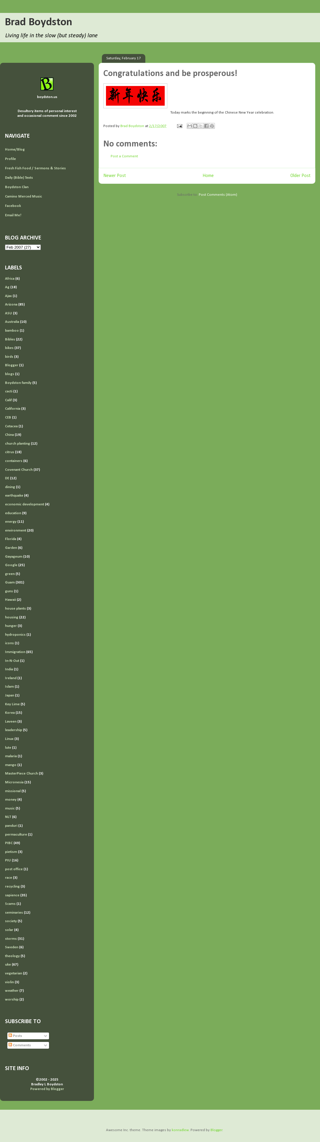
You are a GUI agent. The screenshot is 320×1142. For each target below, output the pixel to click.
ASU (8, 313)
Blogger (11, 365)
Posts (15, 1036)
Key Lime (12, 704)
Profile (10, 159)
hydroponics (15, 635)
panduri (11, 826)
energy (10, 522)
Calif (8, 400)
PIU (8, 860)
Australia (12, 322)
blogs (9, 374)
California (12, 409)
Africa (9, 279)
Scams (10, 904)
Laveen (10, 721)
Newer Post (114, 175)
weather (11, 991)
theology (12, 956)
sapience (12, 895)
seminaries (14, 913)
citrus (9, 452)
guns (9, 591)
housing (11, 617)
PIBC (9, 843)
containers (13, 461)
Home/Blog (15, 149)
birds (9, 357)
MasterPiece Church (21, 773)
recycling (12, 886)
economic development (24, 504)
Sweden (11, 947)
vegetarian (13, 973)
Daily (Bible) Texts (19, 178)
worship (11, 999)
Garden (11, 548)
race (8, 878)
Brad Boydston (38, 22)
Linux (9, 739)
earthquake (14, 495)
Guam (10, 582)
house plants (15, 608)
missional (13, 791)
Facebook (13, 206)
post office (14, 869)
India (9, 669)
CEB (8, 417)
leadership (13, 730)
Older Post (300, 175)
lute (8, 748)
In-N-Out (12, 661)
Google (11, 565)
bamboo (12, 331)
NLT (8, 817)
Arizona (11, 304)
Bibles (10, 339)
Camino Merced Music (23, 196)
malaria (11, 756)
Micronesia (14, 782)
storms (11, 939)
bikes (9, 348)
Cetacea (11, 426)
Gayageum (13, 557)
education (13, 513)
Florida (10, 539)
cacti (8, 391)
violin (9, 982)
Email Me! (13, 215)
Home (208, 175)
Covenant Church (19, 470)
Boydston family (18, 383)
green (10, 574)
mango (10, 765)
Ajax (8, 296)
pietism (11, 852)
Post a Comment (124, 156)
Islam (9, 687)
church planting (17, 444)
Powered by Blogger (47, 1089)
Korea (10, 713)
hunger (11, 626)
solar (9, 930)
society (11, 921)
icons (9, 643)
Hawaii (10, 600)
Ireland (10, 678)
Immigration (15, 652)
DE (7, 478)
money (10, 800)
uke (8, 964)
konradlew (180, 1130)
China (9, 435)
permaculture (16, 834)
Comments (20, 1045)
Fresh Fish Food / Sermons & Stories (35, 168)
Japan (9, 695)
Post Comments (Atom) (218, 195)
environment (15, 530)
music (10, 808)
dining (10, 487)
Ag (7, 287)
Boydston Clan (16, 187)
